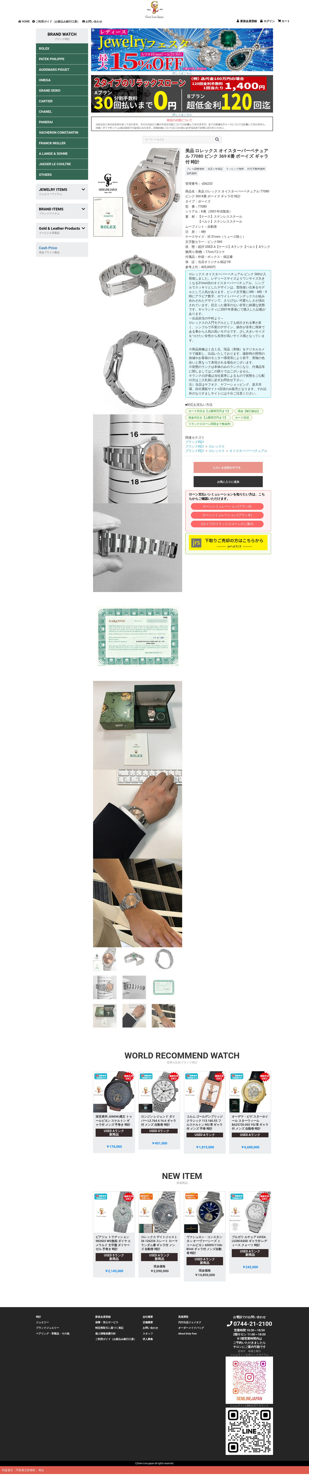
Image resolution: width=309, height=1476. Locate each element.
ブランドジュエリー (47, 1327)
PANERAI (46, 122)
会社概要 (148, 1316)
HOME (24, 21)
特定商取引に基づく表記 (109, 1327)
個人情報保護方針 (105, 1333)
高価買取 (183, 1316)
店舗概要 (148, 1322)
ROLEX (44, 48)
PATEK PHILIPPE (51, 59)
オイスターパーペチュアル (248, 451)
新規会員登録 (103, 1316)
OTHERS (45, 175)
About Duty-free (187, 1333)
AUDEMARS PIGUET (54, 70)
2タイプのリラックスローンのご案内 (227, 524)
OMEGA (45, 80)
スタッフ (148, 1333)
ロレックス (217, 446)
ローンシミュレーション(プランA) (227, 506)
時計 (38, 1316)
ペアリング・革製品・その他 (52, 1333)
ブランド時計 (194, 442)
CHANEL (45, 112)
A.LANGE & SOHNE (53, 154)
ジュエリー (42, 1322)
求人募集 (148, 1339)
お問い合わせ (92, 21)
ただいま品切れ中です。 (228, 467)
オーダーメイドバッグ (191, 1327)
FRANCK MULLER (52, 143)
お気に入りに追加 (228, 481)
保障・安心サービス (106, 1322)
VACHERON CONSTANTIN (58, 132)
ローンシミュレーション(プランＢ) (227, 515)
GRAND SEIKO (49, 90)
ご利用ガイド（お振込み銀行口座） (56, 21)
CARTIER (46, 101)
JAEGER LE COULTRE (55, 164)
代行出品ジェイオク (189, 1322)
